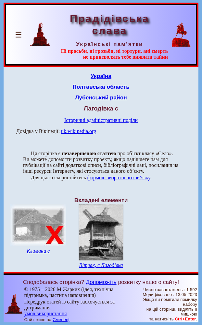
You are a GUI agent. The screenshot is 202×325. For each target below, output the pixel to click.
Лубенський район (101, 97)
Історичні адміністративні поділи (101, 120)
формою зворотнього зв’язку (118, 177)
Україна (101, 76)
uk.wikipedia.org (78, 131)
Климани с (38, 251)
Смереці (61, 319)
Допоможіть (101, 282)
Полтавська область (101, 86)
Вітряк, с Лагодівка (101, 265)
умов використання (45, 313)
